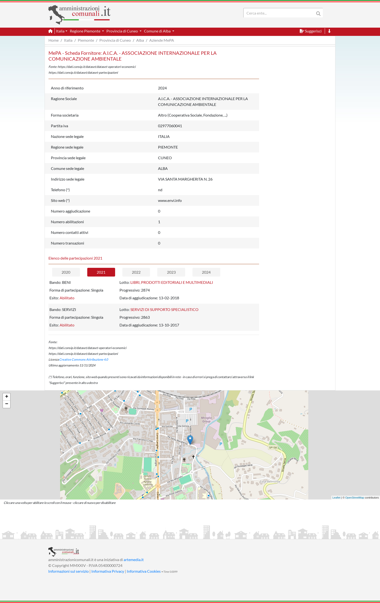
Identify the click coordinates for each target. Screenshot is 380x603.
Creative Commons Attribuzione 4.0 (83, 359)
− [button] (6, 404)
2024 (206, 272)
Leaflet (336, 497)
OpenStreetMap (354, 497)
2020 (66, 272)
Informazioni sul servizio (68, 571)
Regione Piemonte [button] (85, 31)
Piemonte (86, 40)
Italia (68, 40)
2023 (171, 272)
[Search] (280, 12)
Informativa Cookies (144, 571)
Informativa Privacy (107, 571)
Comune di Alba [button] (157, 31)
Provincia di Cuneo (115, 40)
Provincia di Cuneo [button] (122, 31)
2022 (136, 272)
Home (53, 40)
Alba (140, 40)
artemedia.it (134, 559)
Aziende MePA (161, 40)
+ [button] (6, 397)
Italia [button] (60, 31)
